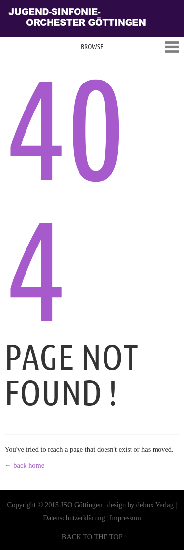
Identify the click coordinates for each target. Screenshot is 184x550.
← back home (24, 465)
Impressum (125, 518)
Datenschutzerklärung (74, 518)
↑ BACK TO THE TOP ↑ (92, 537)
